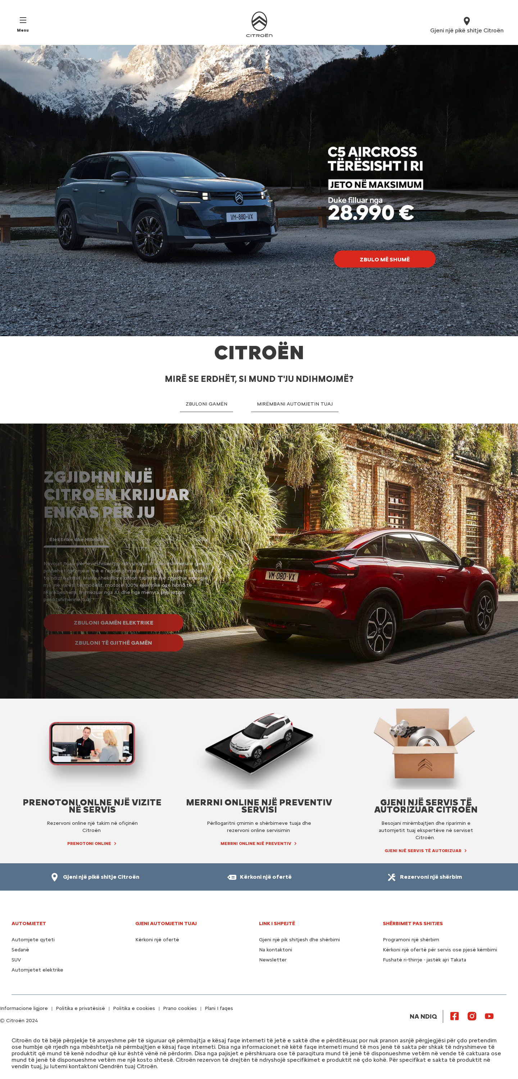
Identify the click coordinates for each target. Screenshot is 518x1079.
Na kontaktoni (275, 950)
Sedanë (20, 950)
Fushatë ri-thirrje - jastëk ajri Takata (424, 960)
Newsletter (273, 960)
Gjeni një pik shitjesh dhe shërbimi (299, 940)
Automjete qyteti (33, 940)
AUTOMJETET (29, 923)
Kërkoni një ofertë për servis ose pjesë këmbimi (440, 950)
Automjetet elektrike (37, 970)
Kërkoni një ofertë (157, 940)
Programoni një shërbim (411, 940)
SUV (16, 960)
